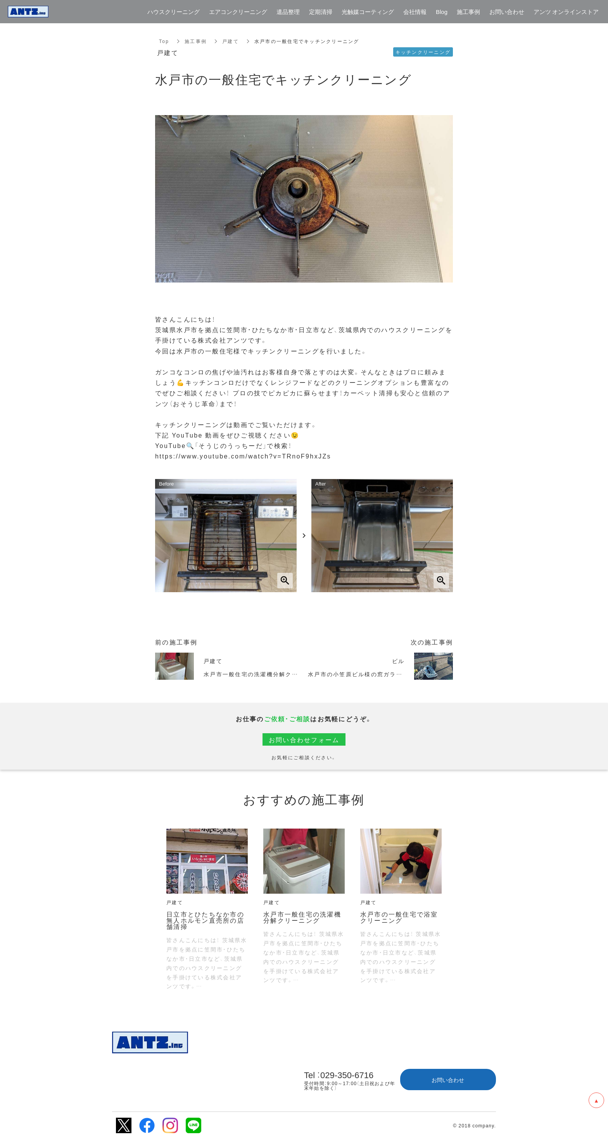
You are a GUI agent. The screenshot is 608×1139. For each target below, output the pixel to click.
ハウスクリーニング (173, 12)
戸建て (230, 41)
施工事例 (196, 41)
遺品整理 (288, 12)
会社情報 (415, 12)
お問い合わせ (448, 1080)
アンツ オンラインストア (566, 12)
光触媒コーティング (368, 12)
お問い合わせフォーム (304, 739)
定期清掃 (320, 12)
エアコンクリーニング (238, 12)
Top (164, 41)
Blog (441, 12)
